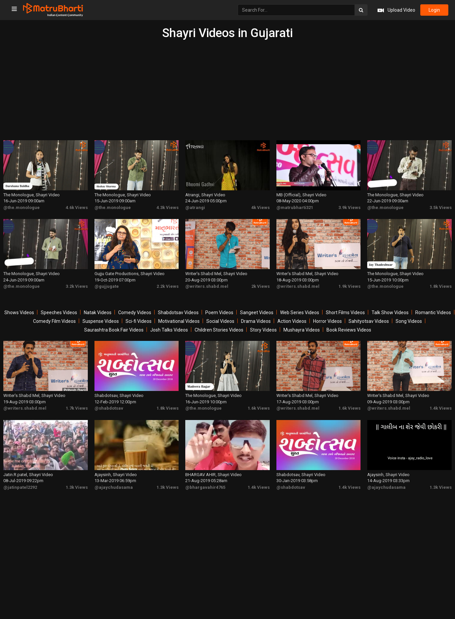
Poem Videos (219, 312)
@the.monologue (21, 207)
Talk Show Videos (390, 312)
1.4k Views (441, 408)
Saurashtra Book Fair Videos (114, 330)
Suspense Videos (100, 321)
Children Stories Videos (219, 330)
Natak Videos (97, 312)
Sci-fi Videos (139, 321)
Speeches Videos (59, 312)
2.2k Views (168, 286)
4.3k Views (168, 207)
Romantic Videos (433, 312)
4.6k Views (77, 207)
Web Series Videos (299, 312)
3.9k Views (349, 207)
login (434, 10)
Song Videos (409, 321)
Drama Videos (256, 321)
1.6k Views (259, 408)
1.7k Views (77, 408)
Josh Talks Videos (169, 330)
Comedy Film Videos (54, 321)
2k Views (260, 286)
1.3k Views (77, 487)
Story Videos (263, 330)
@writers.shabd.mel (206, 286)
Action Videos (291, 321)
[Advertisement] (227, 90)
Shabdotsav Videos (178, 312)
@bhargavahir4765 (205, 487)
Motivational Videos (179, 321)
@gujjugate (106, 286)
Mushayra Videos (301, 330)
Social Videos (220, 321)
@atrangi (195, 207)
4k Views (260, 207)
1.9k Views (349, 286)
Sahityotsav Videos (369, 321)
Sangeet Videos (256, 312)
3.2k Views (77, 286)
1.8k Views (441, 286)
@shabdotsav (108, 408)
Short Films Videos (345, 312)
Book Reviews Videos (348, 330)
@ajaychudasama (113, 487)
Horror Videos (327, 321)
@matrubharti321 (294, 207)
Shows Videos (19, 312)
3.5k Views (441, 207)
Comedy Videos (134, 312)
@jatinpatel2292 (20, 487)
